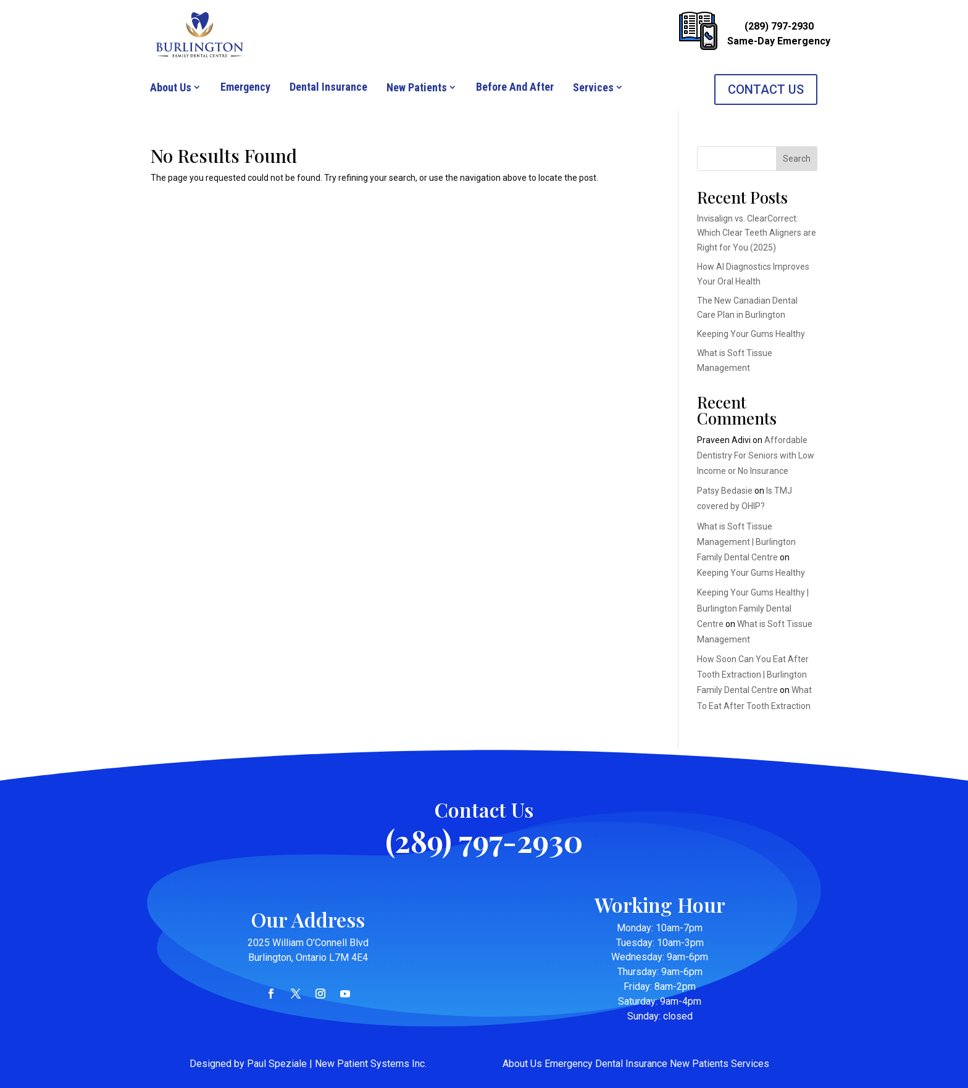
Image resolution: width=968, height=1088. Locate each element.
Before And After (515, 86)
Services (593, 87)
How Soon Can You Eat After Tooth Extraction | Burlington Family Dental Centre (753, 674)
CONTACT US (766, 89)
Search (797, 159)
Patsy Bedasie (725, 491)
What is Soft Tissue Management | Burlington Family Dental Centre (746, 541)
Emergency (245, 86)
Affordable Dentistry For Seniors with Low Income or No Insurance (755, 455)
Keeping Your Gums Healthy (751, 334)
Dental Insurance (328, 86)
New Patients (416, 87)
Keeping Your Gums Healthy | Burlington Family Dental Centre (753, 608)
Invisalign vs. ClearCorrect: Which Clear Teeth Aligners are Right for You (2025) (756, 233)
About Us (170, 87)
